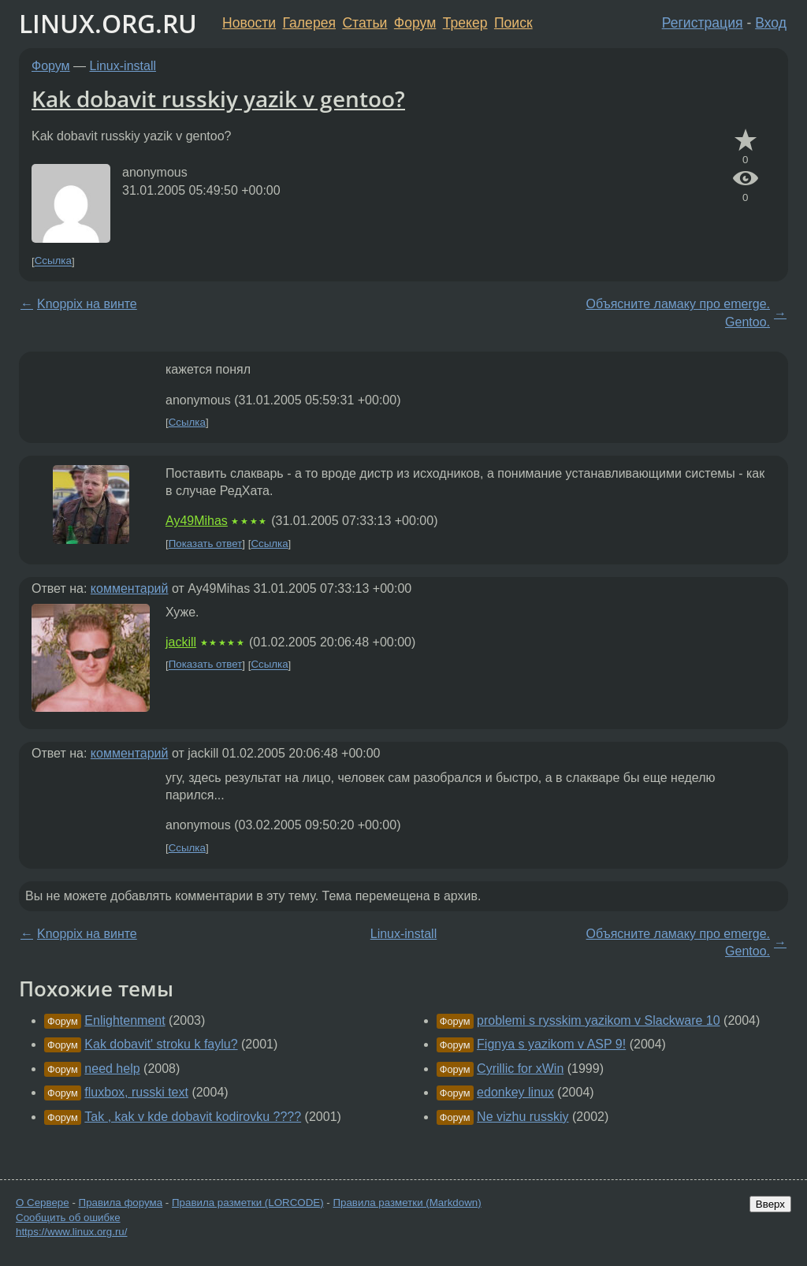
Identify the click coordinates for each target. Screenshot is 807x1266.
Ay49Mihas (196, 520)
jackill (180, 642)
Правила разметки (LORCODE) (248, 1202)
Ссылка (53, 261)
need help (111, 1068)
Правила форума (121, 1202)
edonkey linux (515, 1092)
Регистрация (702, 23)
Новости (249, 23)
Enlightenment (124, 1020)
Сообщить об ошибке (68, 1217)
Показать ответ (206, 543)
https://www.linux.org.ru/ (71, 1232)
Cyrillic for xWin (520, 1068)
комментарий (130, 588)
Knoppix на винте (87, 304)
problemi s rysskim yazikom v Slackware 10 (598, 1020)
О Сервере (42, 1202)
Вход (771, 23)
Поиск (513, 23)
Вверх (770, 1204)
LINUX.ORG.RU (108, 23)
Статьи (364, 23)
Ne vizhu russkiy (522, 1116)
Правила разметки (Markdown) (407, 1202)
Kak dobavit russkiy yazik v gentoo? (218, 99)
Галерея (309, 23)
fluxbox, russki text (136, 1092)
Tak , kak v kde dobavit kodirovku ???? (192, 1116)
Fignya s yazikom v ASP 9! (551, 1044)
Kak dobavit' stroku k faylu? (160, 1044)
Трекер (465, 23)
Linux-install (123, 66)
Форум (415, 23)
